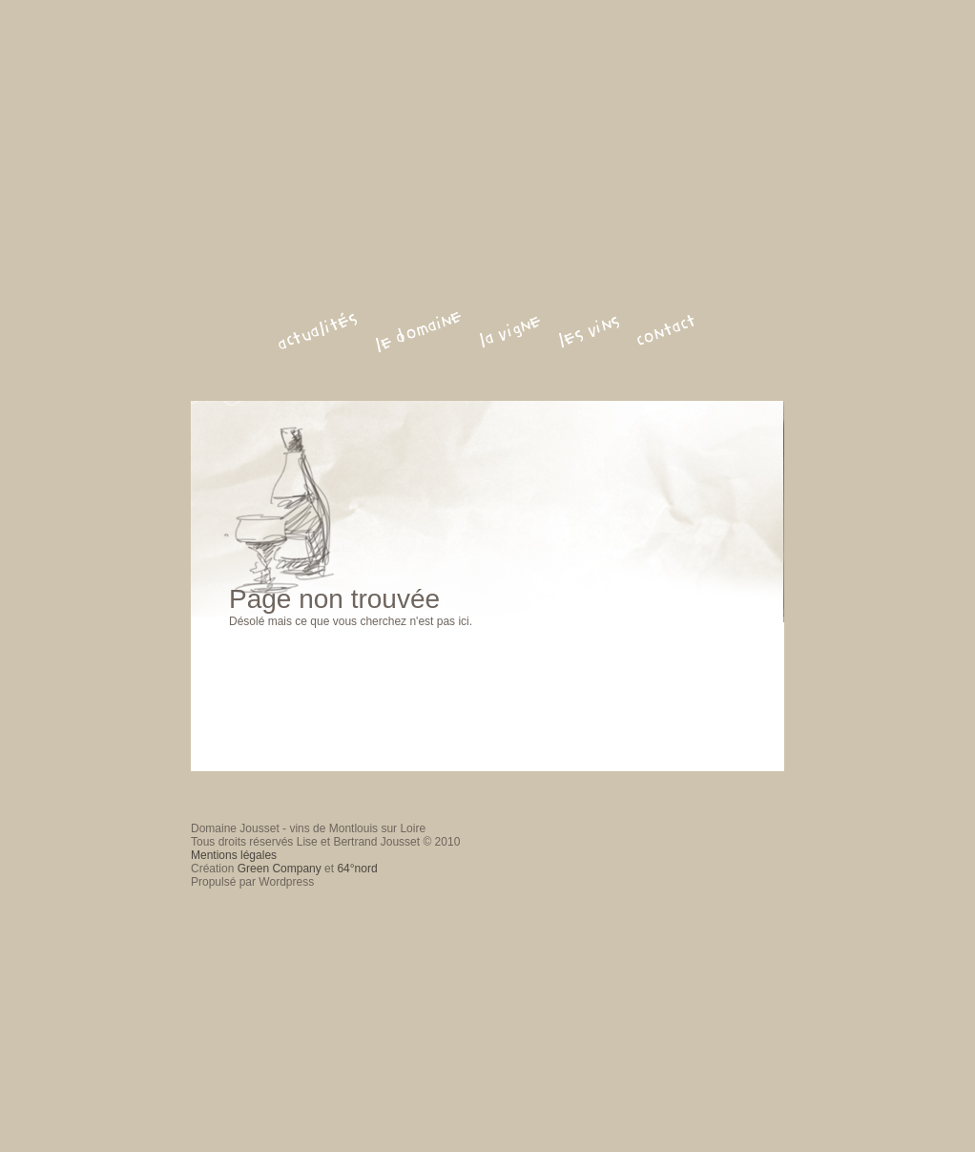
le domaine (419, 330)
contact (666, 330)
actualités (318, 331)
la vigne (510, 331)
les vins (589, 331)
